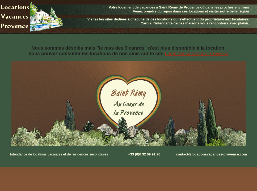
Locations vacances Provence (196, 53)
